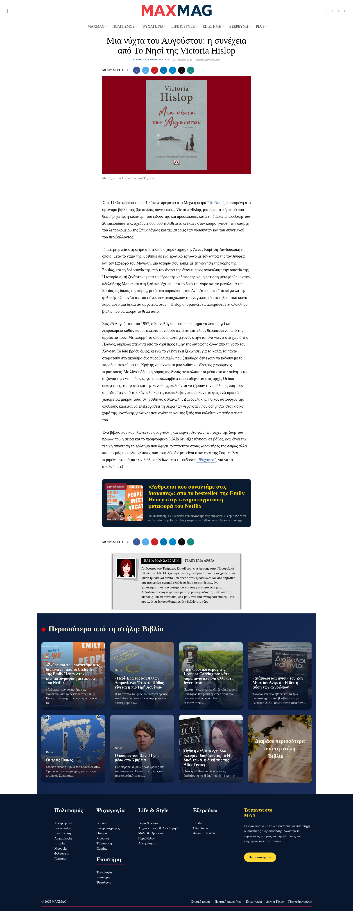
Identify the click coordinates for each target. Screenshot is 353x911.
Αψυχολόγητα (147, 843)
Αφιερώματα (63, 823)
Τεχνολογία (104, 872)
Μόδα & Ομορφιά (150, 833)
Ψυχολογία (104, 882)
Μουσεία (60, 848)
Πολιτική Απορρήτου (228, 901)
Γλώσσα (60, 858)
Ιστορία (59, 843)
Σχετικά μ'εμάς (200, 901)
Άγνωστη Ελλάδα (205, 833)
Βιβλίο (137, 59)
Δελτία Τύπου (275, 901)
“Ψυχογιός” (206, 460)
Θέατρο (102, 833)
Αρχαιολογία (63, 838)
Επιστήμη (103, 877)
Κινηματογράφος (108, 828)
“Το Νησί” (215, 202)
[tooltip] (314, 11)
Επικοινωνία (254, 901)
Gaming (102, 848)
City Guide (200, 828)
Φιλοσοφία (61, 853)
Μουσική (103, 838)
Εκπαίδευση (62, 833)
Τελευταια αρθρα (199, 560)
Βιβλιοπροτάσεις (157, 59)
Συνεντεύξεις (63, 828)
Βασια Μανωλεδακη (208, 59)
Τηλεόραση (104, 843)
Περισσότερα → (260, 857)
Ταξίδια (198, 823)
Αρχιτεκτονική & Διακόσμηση (158, 828)
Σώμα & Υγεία (148, 823)
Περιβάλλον (146, 838)
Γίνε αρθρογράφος (300, 901)
